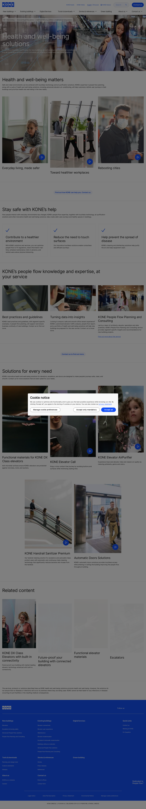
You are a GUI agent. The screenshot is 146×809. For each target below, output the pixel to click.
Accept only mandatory (86, 410)
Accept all (108, 410)
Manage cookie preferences (45, 410)
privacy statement (105, 404)
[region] (73, 404)
